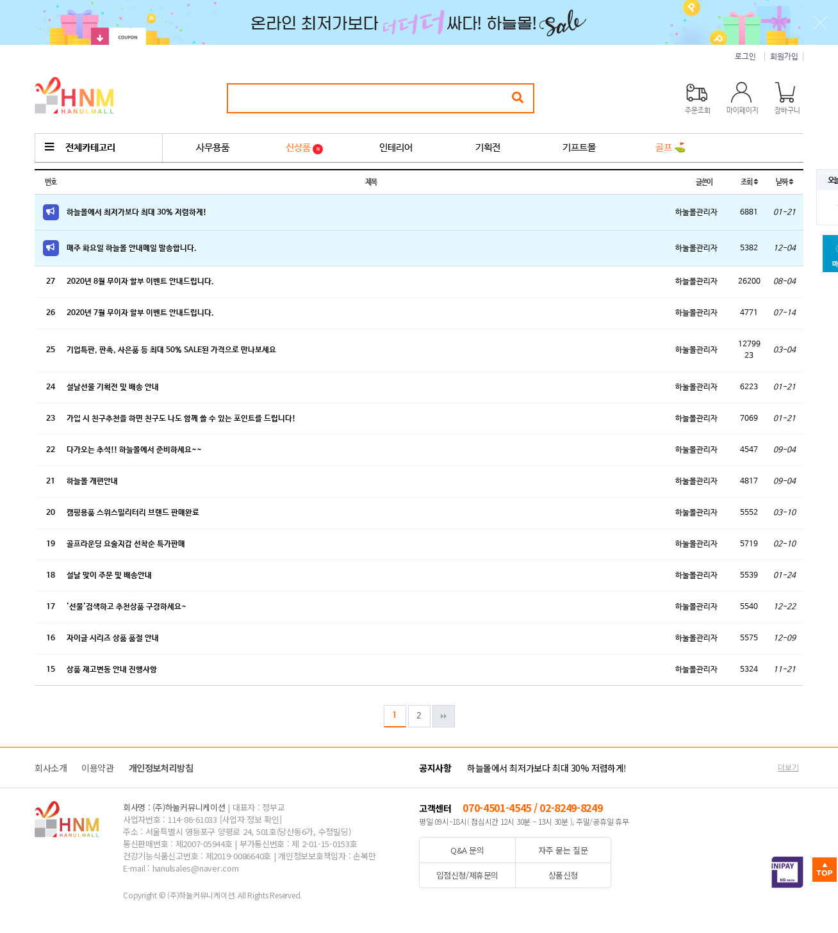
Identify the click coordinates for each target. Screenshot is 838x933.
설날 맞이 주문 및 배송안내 (109, 575)
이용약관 (97, 767)
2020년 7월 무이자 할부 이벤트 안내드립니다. (140, 313)
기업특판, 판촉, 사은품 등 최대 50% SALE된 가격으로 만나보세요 (171, 350)
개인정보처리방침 (161, 767)
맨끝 (443, 716)
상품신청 (563, 875)
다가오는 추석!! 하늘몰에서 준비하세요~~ (134, 450)
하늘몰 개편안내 (92, 481)
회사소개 (51, 767)
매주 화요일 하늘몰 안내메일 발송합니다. (132, 248)
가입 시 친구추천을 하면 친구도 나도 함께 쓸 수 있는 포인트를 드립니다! (181, 418)
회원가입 (784, 57)
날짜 (784, 182)
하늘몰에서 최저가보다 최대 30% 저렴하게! (136, 212)
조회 (749, 182)
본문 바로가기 (0, 0)
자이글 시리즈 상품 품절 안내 (113, 638)
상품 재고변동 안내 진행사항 (112, 669)
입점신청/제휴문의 (467, 875)
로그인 (745, 57)
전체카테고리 (80, 147)
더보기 (788, 766)
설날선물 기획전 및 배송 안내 (113, 387)
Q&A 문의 (467, 850)
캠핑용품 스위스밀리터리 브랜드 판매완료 (133, 512)
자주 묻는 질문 (562, 850)
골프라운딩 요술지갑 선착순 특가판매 (126, 544)
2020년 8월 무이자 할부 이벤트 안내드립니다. (140, 281)
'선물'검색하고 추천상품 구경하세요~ (126, 607)
